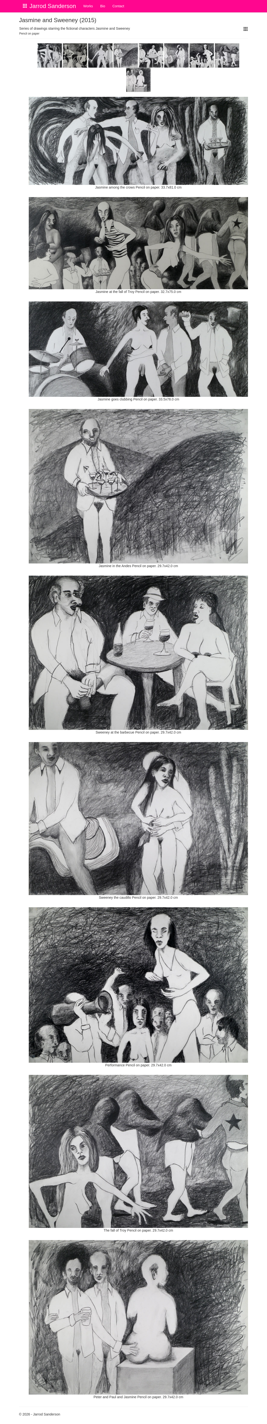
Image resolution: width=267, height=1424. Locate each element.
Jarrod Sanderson (52, 6)
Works (88, 6)
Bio (102, 6)
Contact (118, 6)
